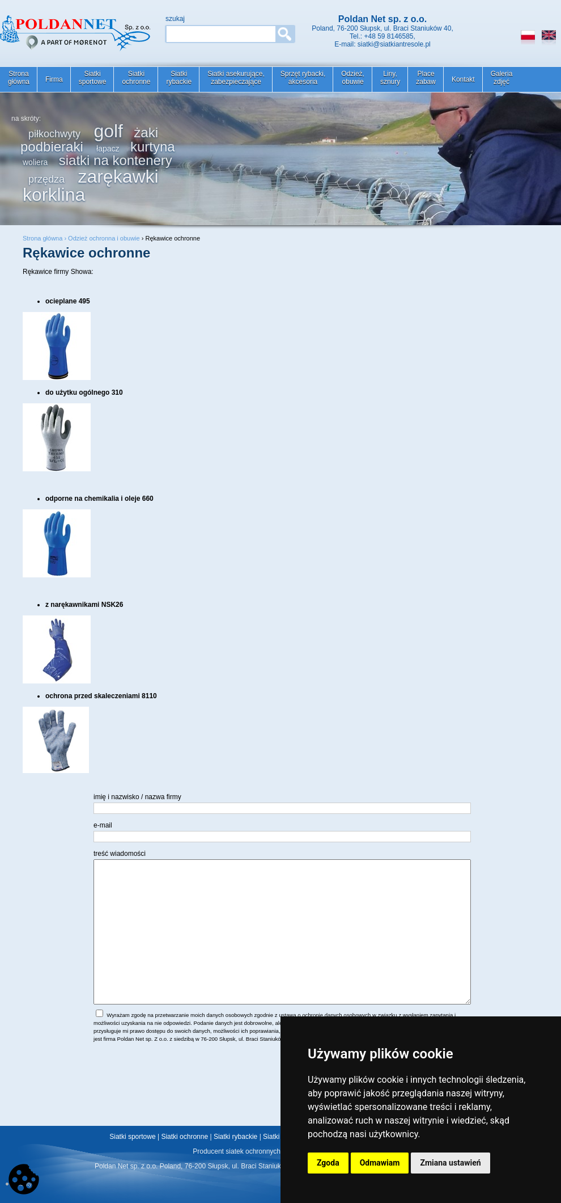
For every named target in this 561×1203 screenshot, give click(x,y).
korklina (54, 194)
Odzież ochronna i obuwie (104, 238)
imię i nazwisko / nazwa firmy (137, 797)
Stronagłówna (18, 78)
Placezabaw (426, 78)
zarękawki (118, 176)
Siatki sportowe (132, 1137)
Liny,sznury (390, 78)
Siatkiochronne (136, 78)
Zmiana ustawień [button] (450, 1162)
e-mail (103, 825)
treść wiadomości (120, 854)
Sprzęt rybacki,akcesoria (302, 78)
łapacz (107, 148)
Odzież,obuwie (352, 78)
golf (108, 131)
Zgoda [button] (328, 1162)
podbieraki (51, 146)
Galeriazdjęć (502, 78)
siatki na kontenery (115, 160)
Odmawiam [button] (380, 1162)
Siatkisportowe (93, 78)
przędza (46, 179)
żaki (146, 132)
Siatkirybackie (179, 78)
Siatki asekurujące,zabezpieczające (236, 78)
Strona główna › (45, 238)
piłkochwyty (54, 134)
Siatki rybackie (235, 1137)
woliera (35, 162)
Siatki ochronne (184, 1137)
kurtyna (152, 146)
